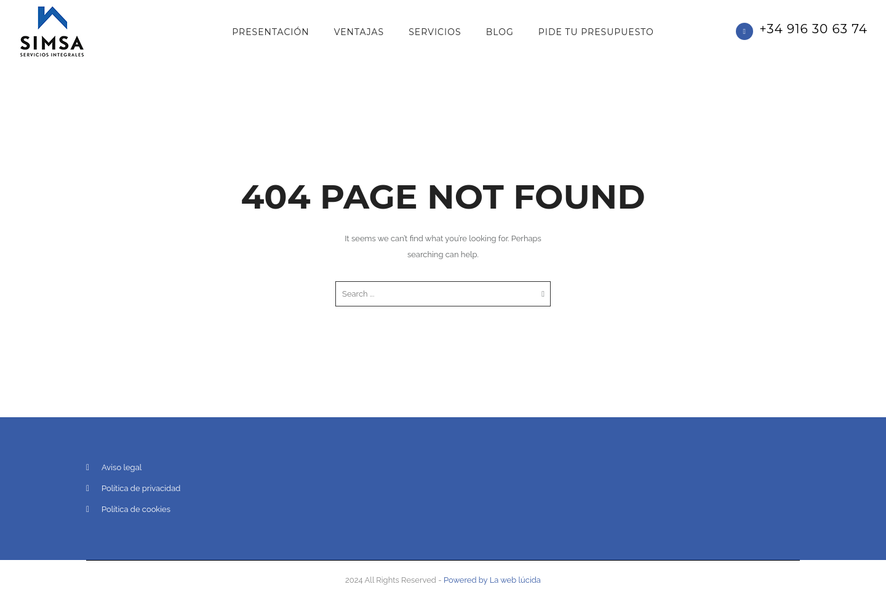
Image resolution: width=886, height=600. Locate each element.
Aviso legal (122, 467)
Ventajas (359, 32)
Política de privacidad (141, 488)
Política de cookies (136, 509)
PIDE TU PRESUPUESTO (596, 32)
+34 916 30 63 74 (813, 29)
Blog (500, 32)
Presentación (270, 32)
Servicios (435, 32)
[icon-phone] (747, 31)
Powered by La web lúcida (492, 580)
